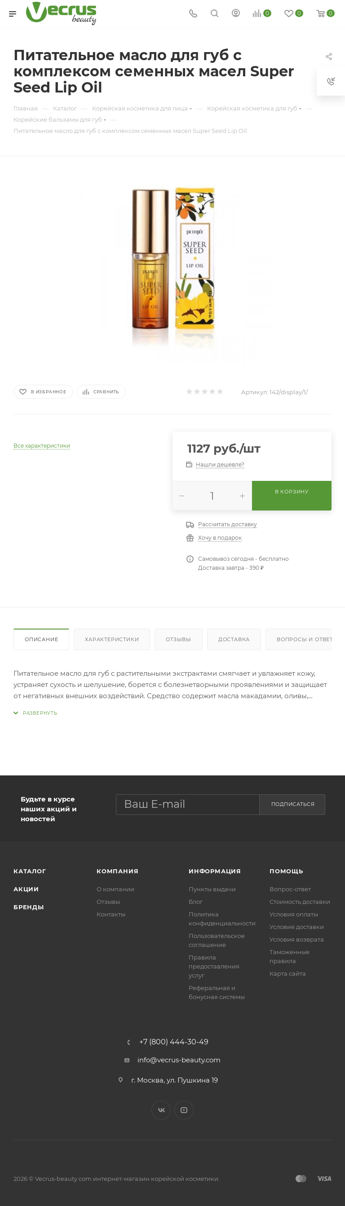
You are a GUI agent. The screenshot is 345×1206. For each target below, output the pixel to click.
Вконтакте (161, 1110)
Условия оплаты (294, 914)
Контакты (111, 914)
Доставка (234, 639)
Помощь (286, 871)
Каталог (29, 871)
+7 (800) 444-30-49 (173, 1042)
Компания (117, 871)
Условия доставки (297, 926)
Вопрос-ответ (290, 889)
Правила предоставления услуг (214, 966)
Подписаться (293, 804)
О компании (115, 889)
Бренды (28, 907)
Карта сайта (288, 973)
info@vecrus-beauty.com (179, 1060)
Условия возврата (297, 939)
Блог (196, 901)
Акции (26, 889)
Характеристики (112, 639)
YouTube (184, 1110)
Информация (215, 871)
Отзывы (178, 639)
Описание (41, 639)
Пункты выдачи (212, 889)
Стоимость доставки (300, 901)
